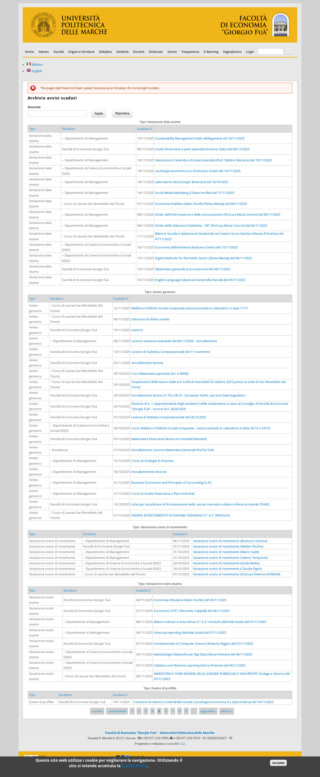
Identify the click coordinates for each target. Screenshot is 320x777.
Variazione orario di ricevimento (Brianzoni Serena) (230, 541)
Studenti (122, 52)
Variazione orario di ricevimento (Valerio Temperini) (230, 558)
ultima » (226, 711)
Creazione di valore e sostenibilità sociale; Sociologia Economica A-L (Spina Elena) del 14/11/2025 (203, 702)
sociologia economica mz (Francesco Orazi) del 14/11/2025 (197, 171)
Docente (34, 107)
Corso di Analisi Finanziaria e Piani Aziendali (162, 493)
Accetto (278, 763)
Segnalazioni (232, 52)
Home (29, 52)
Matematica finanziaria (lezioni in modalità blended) (169, 439)
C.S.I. (182, 743)
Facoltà (59, 52)
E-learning (211, 52)
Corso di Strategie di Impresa (152, 461)
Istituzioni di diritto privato (150, 319)
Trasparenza (190, 52)
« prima (97, 711)
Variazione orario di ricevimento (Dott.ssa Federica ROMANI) (236, 574)
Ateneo (43, 52)
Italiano (34, 64)
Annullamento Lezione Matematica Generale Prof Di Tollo (172, 450)
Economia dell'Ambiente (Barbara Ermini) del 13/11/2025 (196, 247)
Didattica (105, 52)
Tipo (32, 129)
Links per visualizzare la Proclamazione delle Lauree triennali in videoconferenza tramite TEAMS (200, 504)
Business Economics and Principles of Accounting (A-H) (171, 482)
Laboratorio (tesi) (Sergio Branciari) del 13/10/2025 (191, 182)
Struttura (68, 129)
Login (250, 52)
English (34, 71)
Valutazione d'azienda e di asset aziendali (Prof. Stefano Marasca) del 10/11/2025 (213, 160)
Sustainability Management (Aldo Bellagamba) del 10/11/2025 (199, 138)
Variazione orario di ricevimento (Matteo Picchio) (228, 546)
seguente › (208, 711)
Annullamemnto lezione (148, 472)
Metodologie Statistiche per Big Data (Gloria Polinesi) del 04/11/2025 (203, 654)
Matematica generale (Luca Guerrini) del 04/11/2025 (192, 269)
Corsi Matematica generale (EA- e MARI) (159, 373)
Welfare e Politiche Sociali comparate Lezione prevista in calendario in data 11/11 (189, 308)
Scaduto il (144, 129)
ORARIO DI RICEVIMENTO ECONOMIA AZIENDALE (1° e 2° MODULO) (180, 515)
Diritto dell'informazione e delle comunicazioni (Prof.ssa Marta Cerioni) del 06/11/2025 (217, 214)
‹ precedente (117, 711)
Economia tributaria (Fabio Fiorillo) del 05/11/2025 (190, 600)
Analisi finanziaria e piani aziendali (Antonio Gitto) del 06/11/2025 (202, 149)
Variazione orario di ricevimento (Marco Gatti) (226, 552)
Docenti (138, 52)
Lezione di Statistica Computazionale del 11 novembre (170, 352)
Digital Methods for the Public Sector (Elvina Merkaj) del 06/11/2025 (203, 258)
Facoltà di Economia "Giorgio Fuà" (131, 733)
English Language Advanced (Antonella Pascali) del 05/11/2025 (200, 280)
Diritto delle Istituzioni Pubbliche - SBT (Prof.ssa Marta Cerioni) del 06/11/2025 (211, 225)
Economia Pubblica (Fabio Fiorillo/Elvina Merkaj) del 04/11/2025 (201, 204)
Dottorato (156, 52)
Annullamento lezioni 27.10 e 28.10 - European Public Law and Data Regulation (188, 395)
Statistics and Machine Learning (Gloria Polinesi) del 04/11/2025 (200, 665)
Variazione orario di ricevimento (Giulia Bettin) (226, 563)
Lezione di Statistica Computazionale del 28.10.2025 (168, 417)
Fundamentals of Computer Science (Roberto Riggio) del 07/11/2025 (203, 643)
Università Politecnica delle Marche (187, 733)
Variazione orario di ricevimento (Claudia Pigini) (227, 569)
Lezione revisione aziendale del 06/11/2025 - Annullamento (174, 341)
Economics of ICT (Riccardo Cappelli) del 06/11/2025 (192, 611)
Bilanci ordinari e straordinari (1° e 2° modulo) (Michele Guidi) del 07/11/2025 (210, 622)
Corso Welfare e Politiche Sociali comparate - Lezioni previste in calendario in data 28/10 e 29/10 (200, 428)
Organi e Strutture (81, 52)
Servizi (172, 52)
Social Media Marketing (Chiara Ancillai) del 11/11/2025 (194, 193)
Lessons (137, 330)
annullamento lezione (147, 363)
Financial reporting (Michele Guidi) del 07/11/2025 (190, 632)
